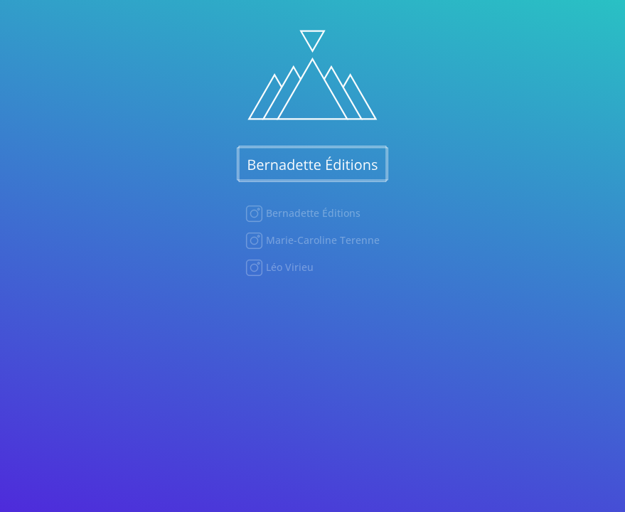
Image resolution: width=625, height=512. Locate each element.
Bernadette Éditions (311, 213)
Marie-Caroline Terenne (321, 240)
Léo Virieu (288, 267)
